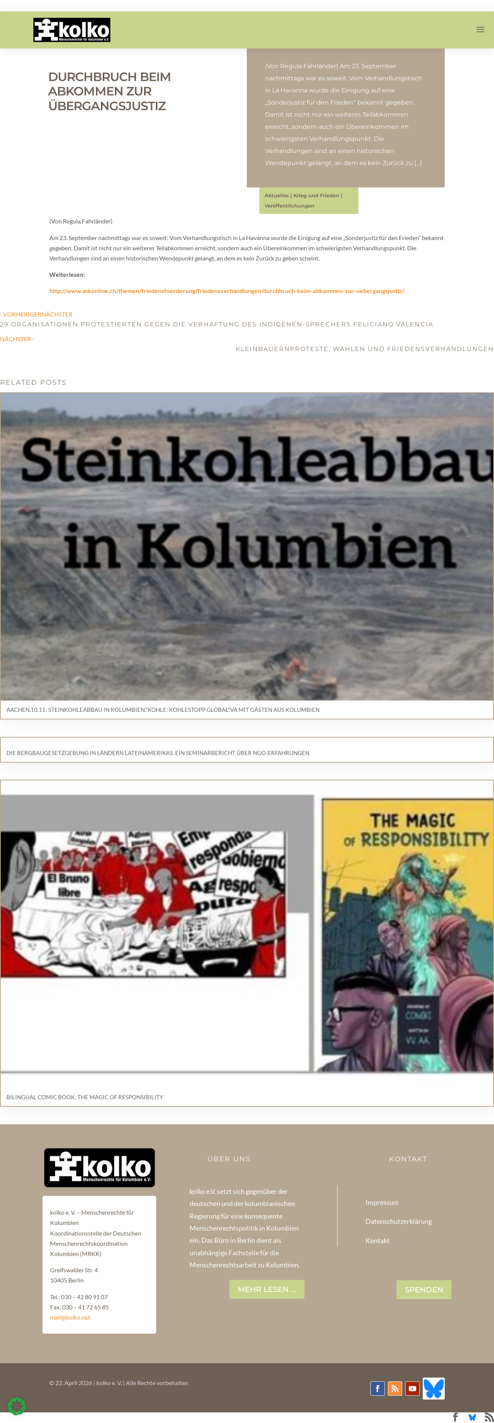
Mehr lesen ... (267, 1289)
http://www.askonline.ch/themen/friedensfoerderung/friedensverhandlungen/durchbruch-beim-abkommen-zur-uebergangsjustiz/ (227, 290)
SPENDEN (424, 1289)
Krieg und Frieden (316, 195)
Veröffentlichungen (289, 206)
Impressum (382, 1202)
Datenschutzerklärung (398, 1221)
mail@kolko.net (70, 1317)
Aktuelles (277, 195)
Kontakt (377, 1240)
